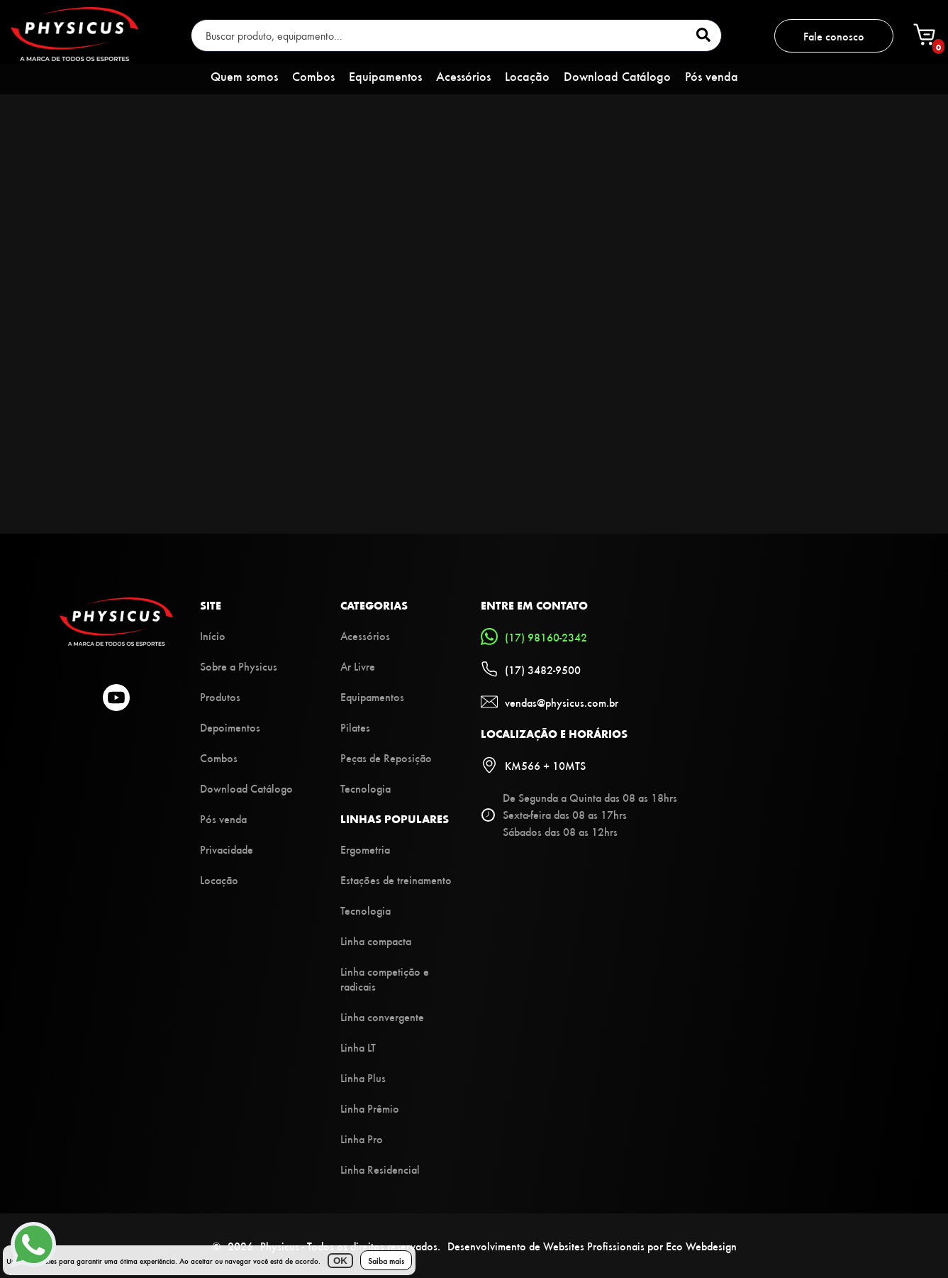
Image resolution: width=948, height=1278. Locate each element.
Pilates (355, 727)
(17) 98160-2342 (534, 636)
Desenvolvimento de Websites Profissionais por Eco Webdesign (592, 1245)
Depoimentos (230, 727)
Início (212, 635)
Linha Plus (363, 1077)
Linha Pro (361, 1138)
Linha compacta (375, 940)
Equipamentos (385, 75)
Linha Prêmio (369, 1108)
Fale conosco (833, 35)
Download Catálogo (617, 75)
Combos (313, 75)
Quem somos (244, 75)
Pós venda (711, 75)
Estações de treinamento (396, 879)
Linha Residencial (380, 1169)
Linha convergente (382, 1016)
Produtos (220, 696)
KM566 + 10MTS (533, 764)
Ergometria (365, 849)
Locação (527, 75)
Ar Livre (357, 666)
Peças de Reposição (386, 757)
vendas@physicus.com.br (549, 701)
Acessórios (463, 75)
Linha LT (358, 1047)
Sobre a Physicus (238, 666)
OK (340, 1260)
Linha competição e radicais (384, 978)
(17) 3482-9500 (531, 669)
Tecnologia (365, 788)
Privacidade (226, 849)
